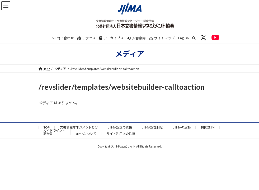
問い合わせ (63, 38)
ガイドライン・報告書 (54, 132)
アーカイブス (111, 38)
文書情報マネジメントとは (79, 127)
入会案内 (136, 38)
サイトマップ (162, 38)
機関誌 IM (208, 127)
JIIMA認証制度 (152, 127)
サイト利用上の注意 (121, 134)
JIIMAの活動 (182, 127)
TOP (47, 127)
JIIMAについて (86, 134)
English (183, 38)
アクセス (86, 38)
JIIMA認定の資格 (120, 127)
